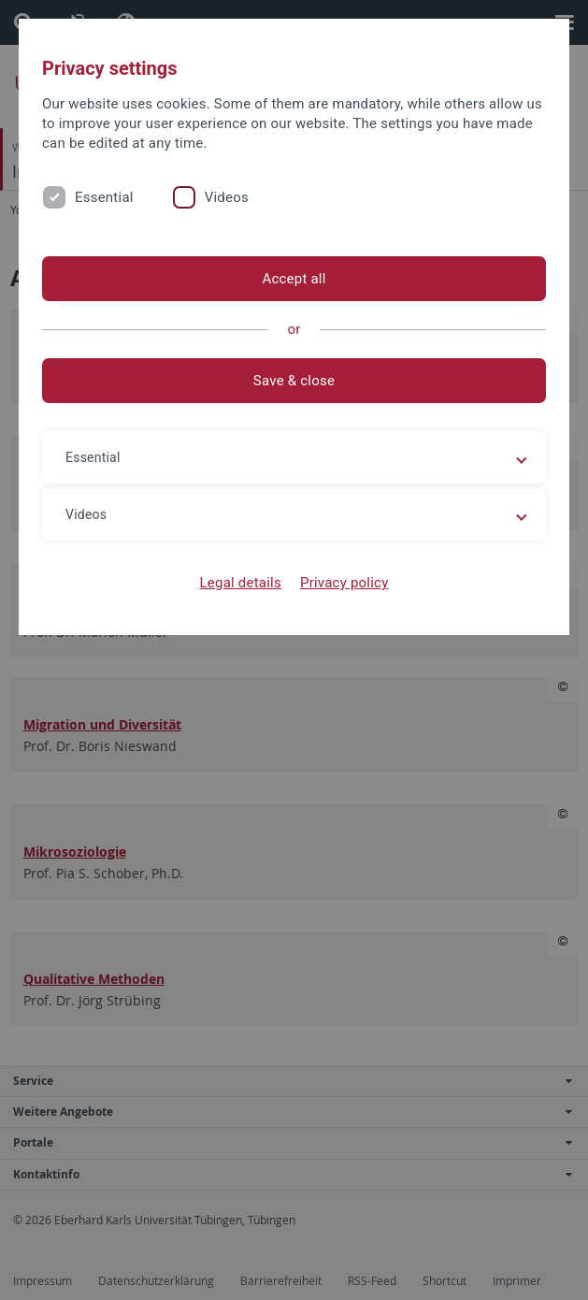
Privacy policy (344, 582)
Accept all (293, 278)
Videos (227, 197)
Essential (104, 197)
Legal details (240, 582)
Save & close (294, 380)
